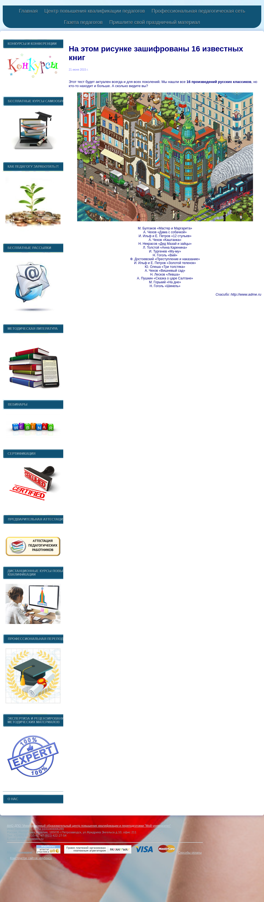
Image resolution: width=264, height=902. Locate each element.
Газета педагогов (83, 22)
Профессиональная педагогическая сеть (198, 11)
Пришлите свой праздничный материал (154, 22)
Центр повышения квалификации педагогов (94, 11)
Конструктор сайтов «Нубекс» (31, 858)
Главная (28, 11)
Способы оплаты (190, 852)
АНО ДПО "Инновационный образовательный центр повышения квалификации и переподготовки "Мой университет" (89, 825)
